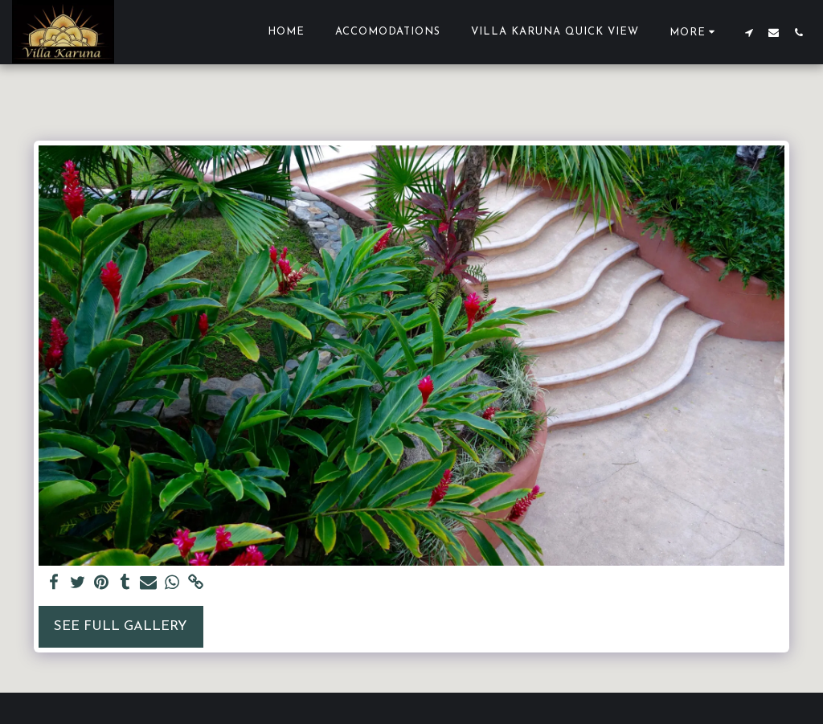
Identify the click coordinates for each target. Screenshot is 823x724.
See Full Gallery (120, 626)
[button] (748, 32)
